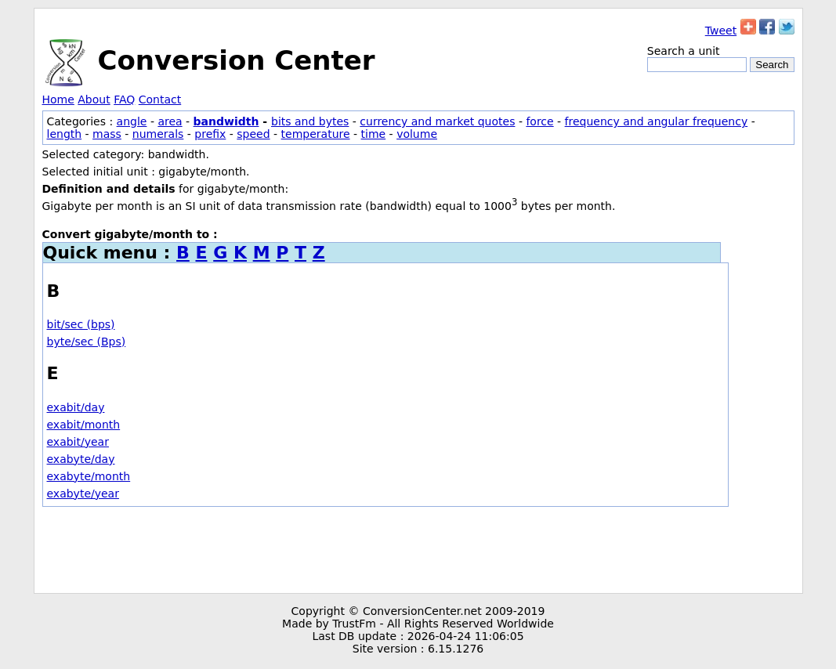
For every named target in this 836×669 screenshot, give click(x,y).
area (169, 121)
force (539, 121)
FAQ (124, 99)
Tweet (720, 30)
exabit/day (76, 407)
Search (771, 65)
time (373, 134)
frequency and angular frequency (656, 121)
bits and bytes (310, 121)
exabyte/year (83, 493)
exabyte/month (89, 476)
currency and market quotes (437, 121)
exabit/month (84, 424)
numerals (158, 134)
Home (58, 99)
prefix (210, 134)
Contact (160, 99)
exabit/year (78, 442)
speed (253, 134)
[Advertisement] (418, 550)
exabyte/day (81, 459)
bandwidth (226, 121)
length (64, 134)
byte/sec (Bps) (86, 341)
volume (416, 134)
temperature (315, 134)
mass (106, 134)
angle (132, 121)
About (94, 99)
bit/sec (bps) (81, 324)
